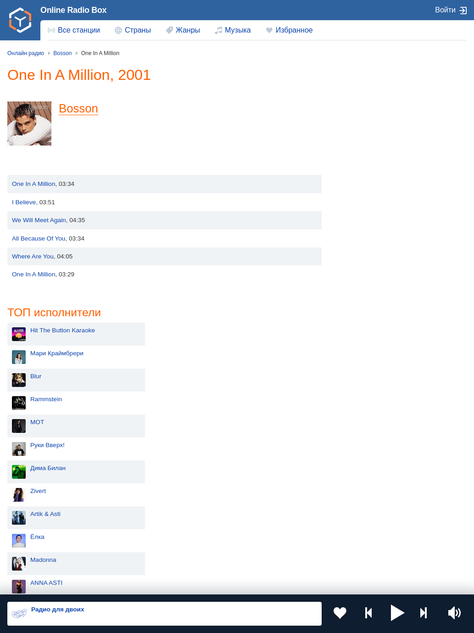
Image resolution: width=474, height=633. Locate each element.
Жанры (188, 30)
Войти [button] (445, 10)
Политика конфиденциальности (210, 584)
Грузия (148, 543)
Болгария (152, 512)
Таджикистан (273, 496)
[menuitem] (74, 30)
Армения (36, 512)
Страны (138, 30)
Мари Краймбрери (378, 114)
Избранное (294, 30)
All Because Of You (38, 238)
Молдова (268, 481)
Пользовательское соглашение (121, 584)
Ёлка (359, 298)
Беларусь (36, 543)
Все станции (79, 30)
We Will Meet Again (39, 220)
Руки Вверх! (369, 206)
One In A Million (33, 183)
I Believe (24, 202)
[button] (398, 614)
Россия (33, 481)
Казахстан (38, 496)
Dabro (360, 367)
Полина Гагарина (377, 412)
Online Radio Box (73, 10)
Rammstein (368, 160)
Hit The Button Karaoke (384, 91)
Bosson (78, 108)
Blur (357, 137)
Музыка (238, 30)
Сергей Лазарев (375, 390)
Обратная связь (280, 584)
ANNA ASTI (368, 344)
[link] (20, 20)
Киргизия (152, 496)
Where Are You (33, 256)
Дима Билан (369, 229)
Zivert (360, 252)
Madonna (365, 321)
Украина (151, 481)
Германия (37, 558)
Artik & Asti (367, 275)
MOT (359, 183)
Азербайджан (274, 543)
